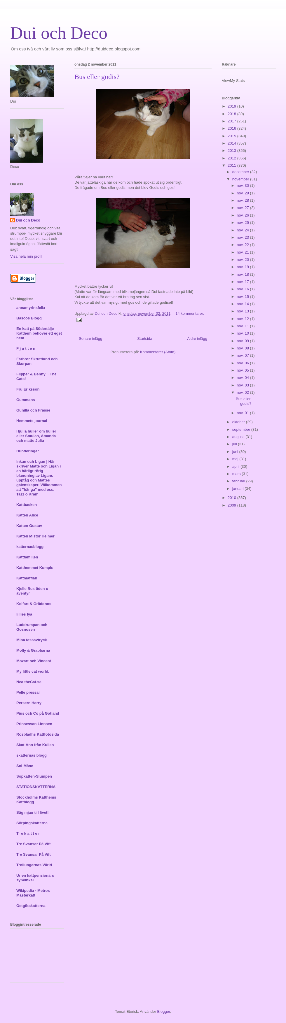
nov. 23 (243, 237)
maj (236, 459)
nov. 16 (243, 289)
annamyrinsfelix (30, 307)
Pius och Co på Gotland (37, 713)
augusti (239, 437)
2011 (232, 165)
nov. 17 (243, 282)
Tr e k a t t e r (28, 833)
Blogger (163, 1011)
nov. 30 (243, 185)
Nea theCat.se (28, 682)
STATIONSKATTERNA (35, 787)
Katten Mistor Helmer (35, 536)
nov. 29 (243, 193)
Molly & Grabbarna (33, 650)
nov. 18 (243, 274)
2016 (232, 128)
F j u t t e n (25, 348)
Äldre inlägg (197, 338)
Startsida (144, 338)
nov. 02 (243, 392)
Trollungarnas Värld (34, 865)
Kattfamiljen (27, 557)
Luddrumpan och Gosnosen (31, 627)
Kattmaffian (26, 578)
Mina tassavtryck (31, 640)
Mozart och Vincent (33, 661)
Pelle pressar (28, 692)
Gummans (25, 400)
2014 (232, 143)
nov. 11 (243, 326)
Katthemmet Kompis (34, 567)
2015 (232, 136)
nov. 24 (243, 230)
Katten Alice (27, 515)
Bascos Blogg (29, 318)
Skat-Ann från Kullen (35, 745)
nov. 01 (243, 413)
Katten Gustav (29, 525)
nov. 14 (243, 304)
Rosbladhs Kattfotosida (37, 734)
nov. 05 (243, 370)
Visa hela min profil (26, 256)
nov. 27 (243, 207)
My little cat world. (32, 671)
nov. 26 (243, 215)
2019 (232, 106)
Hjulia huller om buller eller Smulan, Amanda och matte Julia (36, 436)
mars (237, 474)
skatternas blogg (31, 755)
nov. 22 (243, 244)
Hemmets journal (31, 421)
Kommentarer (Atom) (157, 352)
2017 (232, 121)
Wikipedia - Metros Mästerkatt (33, 892)
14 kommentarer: (189, 313)
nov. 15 (243, 296)
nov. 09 (243, 341)
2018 (232, 114)
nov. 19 (243, 267)
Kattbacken (26, 504)
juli (235, 444)
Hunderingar (27, 451)
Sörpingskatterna (32, 823)
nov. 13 (243, 311)
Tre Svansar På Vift (33, 844)
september (241, 429)
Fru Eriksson (27, 389)
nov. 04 (243, 377)
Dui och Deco (58, 33)
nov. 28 (243, 200)
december (241, 172)
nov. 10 (243, 333)
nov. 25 (243, 222)
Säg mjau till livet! (32, 812)
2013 (232, 150)
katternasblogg (29, 546)
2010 (232, 497)
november (241, 179)
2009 (232, 505)
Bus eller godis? (97, 76)
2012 (232, 158)
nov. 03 (243, 385)
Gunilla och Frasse (33, 410)
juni (235, 451)
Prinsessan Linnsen (34, 724)
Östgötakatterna (31, 906)
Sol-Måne (24, 766)
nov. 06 (243, 363)
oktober (239, 422)
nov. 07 (243, 355)
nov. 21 (243, 252)
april (236, 466)
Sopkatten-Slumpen (34, 776)
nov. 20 (243, 259)
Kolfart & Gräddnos (33, 604)
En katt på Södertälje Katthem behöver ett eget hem (39, 333)
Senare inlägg (90, 338)
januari (238, 488)
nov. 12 (243, 319)
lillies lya (24, 614)
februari (239, 481)
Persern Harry (28, 703)
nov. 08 (243, 348)
